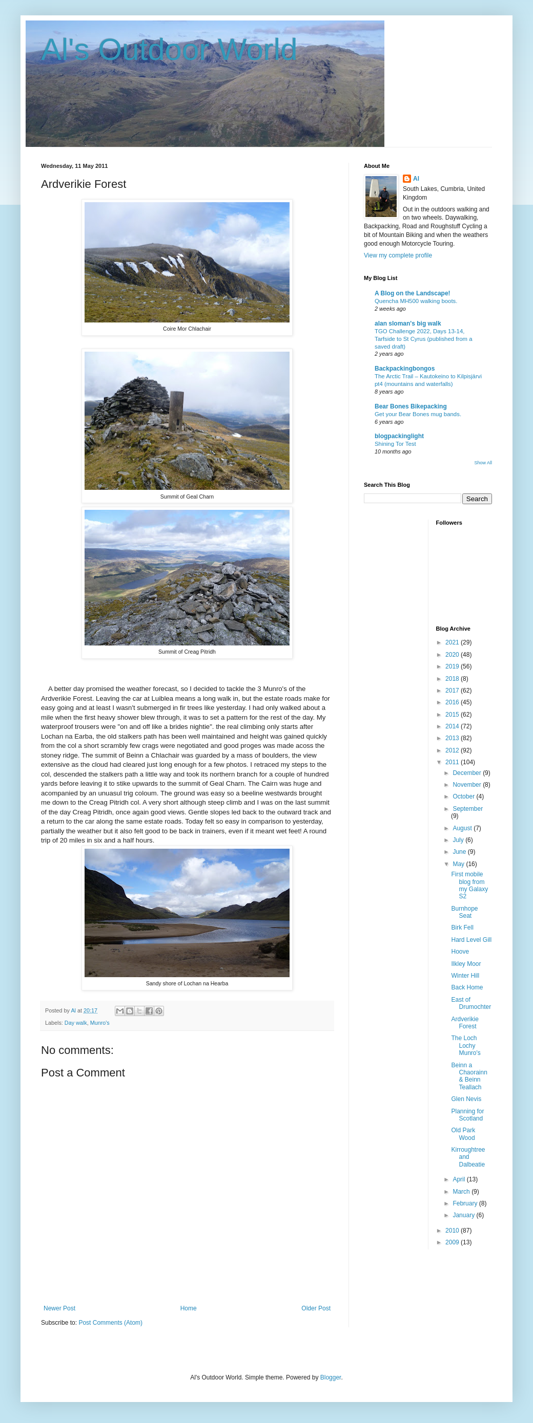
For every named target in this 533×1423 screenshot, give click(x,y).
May (459, 864)
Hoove (460, 951)
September (468, 808)
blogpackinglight (399, 436)
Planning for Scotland (467, 1115)
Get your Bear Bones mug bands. (418, 414)
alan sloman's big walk (408, 323)
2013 (453, 738)
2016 (453, 702)
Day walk (76, 1023)
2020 (453, 654)
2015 (453, 714)
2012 (453, 750)
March (462, 1191)
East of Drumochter (471, 1003)
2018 (453, 678)
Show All (483, 462)
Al (416, 178)
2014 (453, 726)
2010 (453, 1230)
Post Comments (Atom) (110, 1322)
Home (188, 1308)
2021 (453, 642)
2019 (453, 666)
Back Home (467, 987)
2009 (453, 1242)
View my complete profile (398, 255)
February (466, 1203)
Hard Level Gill (471, 939)
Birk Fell (462, 927)
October (464, 796)
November (468, 784)
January (464, 1215)
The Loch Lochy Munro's (465, 1045)
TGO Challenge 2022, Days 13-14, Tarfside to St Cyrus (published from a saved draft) (424, 339)
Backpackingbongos (405, 368)
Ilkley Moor (466, 963)
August (463, 828)
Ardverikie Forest (464, 1023)
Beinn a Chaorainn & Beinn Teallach (469, 1076)
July (459, 840)
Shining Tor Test (395, 444)
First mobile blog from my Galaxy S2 (469, 885)
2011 (453, 762)
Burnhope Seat (464, 912)
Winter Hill (465, 975)
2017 (453, 690)
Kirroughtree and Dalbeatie (468, 1157)
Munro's (100, 1023)
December (468, 773)
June (460, 851)
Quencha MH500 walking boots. (416, 301)
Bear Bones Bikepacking (411, 406)
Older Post (316, 1308)
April (459, 1179)
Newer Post (59, 1308)
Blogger (330, 1377)
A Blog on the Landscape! (412, 293)
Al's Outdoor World (169, 49)
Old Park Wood (463, 1134)
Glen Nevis (466, 1099)
